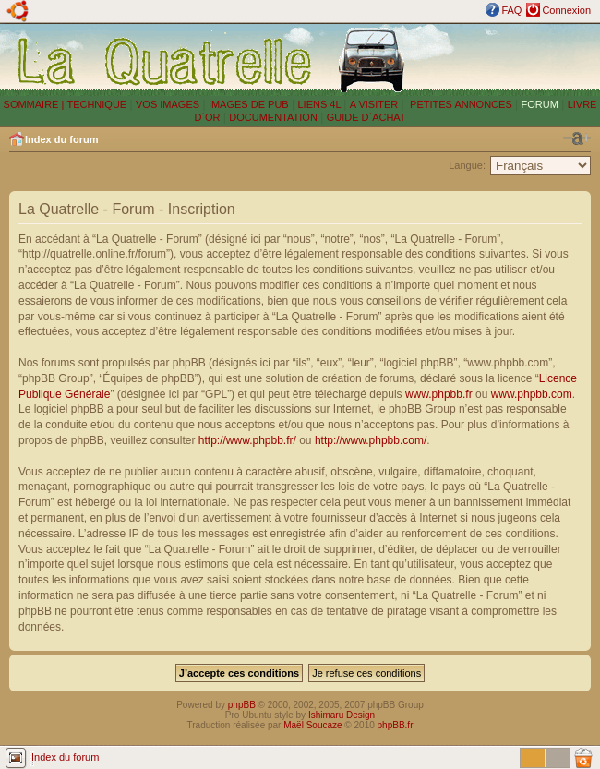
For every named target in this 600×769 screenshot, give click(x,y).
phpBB (242, 705)
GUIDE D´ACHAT (366, 117)
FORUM (540, 104)
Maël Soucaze (312, 725)
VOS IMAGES (167, 104)
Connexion (566, 10)
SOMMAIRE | (35, 104)
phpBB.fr (396, 725)
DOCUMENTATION (273, 117)
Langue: (467, 165)
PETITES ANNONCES (459, 104)
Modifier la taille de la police (577, 138)
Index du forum (61, 139)
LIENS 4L (320, 104)
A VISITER (374, 104)
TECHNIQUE (96, 104)
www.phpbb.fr (439, 394)
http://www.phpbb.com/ (370, 440)
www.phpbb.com (531, 394)
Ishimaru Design (341, 715)
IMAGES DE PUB (249, 104)
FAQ (511, 10)
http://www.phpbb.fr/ (247, 440)
